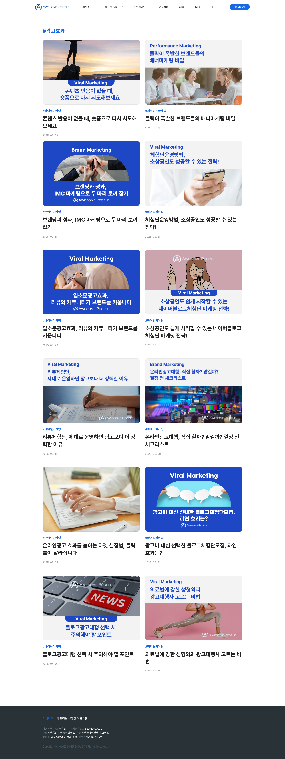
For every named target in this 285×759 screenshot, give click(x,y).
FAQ (197, 7)
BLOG (213, 7)
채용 (181, 7)
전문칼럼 (163, 7)
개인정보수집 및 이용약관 (72, 718)
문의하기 (240, 7)
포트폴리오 (140, 7)
